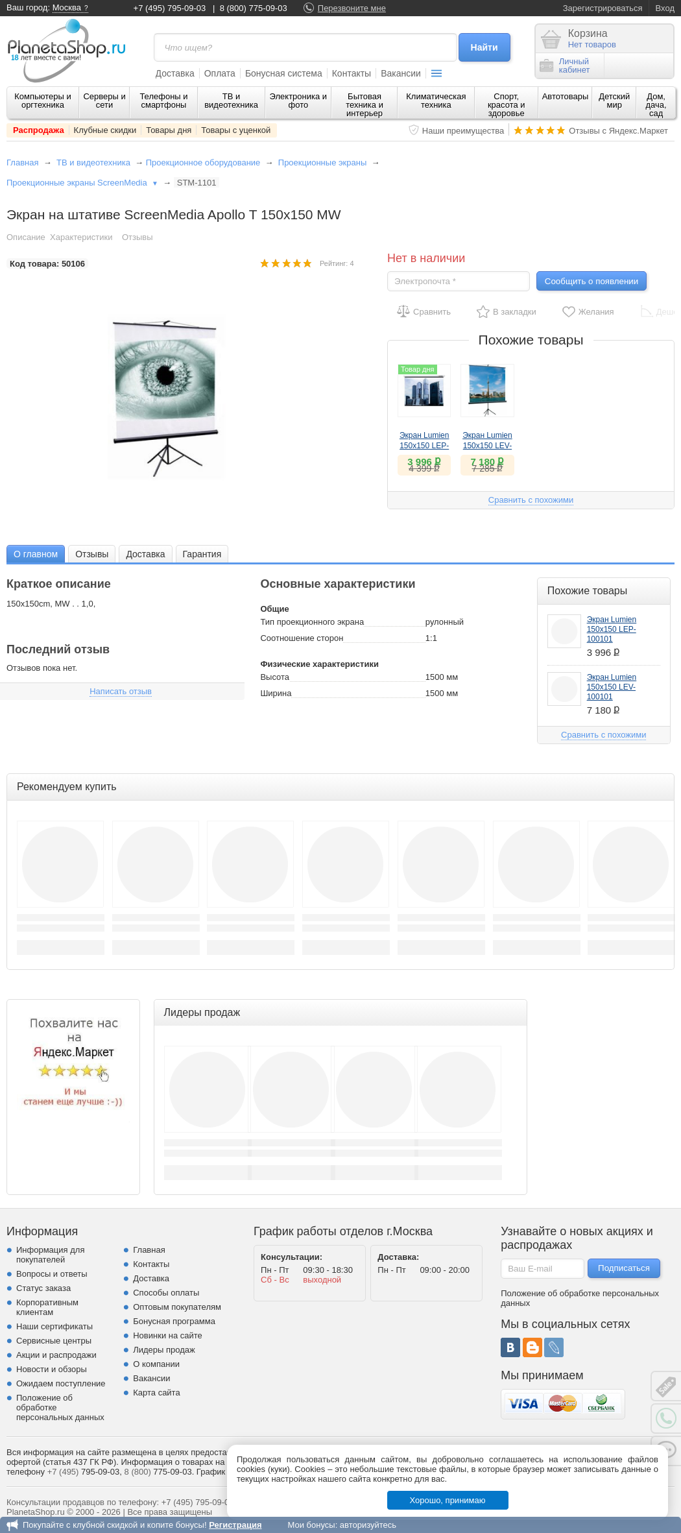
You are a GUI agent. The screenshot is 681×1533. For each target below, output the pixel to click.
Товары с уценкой (235, 130)
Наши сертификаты (54, 1326)
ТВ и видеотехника (231, 100)
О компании (156, 1364)
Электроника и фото (299, 100)
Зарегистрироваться (603, 8)
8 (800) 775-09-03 (253, 8)
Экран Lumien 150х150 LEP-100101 (424, 446)
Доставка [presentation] (145, 554)
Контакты (351, 73)
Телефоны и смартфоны (163, 100)
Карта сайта (156, 1392)
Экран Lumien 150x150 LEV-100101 (487, 446)
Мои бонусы (311, 1525)
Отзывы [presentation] (91, 554)
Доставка (175, 73)
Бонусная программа (174, 1321)
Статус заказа (43, 1288)
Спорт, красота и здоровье (506, 104)
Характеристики (81, 237)
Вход (665, 8)
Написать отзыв (121, 691)
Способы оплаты (166, 1293)
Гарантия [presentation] (202, 554)
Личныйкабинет (565, 65)
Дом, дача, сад (656, 104)
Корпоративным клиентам (47, 1307)
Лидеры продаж (164, 1350)
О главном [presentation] (36, 554)
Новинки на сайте (167, 1335)
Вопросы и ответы (51, 1274)
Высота (274, 677)
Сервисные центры (53, 1341)
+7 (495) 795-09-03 (170, 8)
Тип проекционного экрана (312, 622)
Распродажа (38, 130)
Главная (22, 162)
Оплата (219, 73)
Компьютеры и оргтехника (42, 100)
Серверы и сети (104, 100)
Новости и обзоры (51, 1369)
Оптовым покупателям (177, 1307)
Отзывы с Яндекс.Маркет (618, 131)
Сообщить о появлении (591, 281)
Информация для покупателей (50, 1254)
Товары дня (168, 130)
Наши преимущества (463, 131)
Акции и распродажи (56, 1355)
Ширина (275, 693)
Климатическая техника (436, 100)
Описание (25, 237)
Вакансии (401, 73)
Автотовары (565, 96)
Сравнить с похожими (530, 500)
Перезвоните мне (352, 8)
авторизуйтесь (368, 1525)
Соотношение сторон (301, 638)
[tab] (35, 553)
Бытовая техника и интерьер (364, 104)
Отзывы (137, 237)
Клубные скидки (105, 130)
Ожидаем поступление (61, 1383)
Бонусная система (283, 73)
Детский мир (614, 100)
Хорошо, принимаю (448, 1500)
